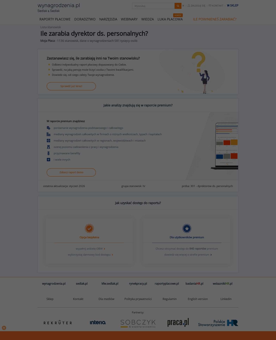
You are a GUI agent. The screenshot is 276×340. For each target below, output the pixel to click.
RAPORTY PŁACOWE (55, 19)
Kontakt (216, 5)
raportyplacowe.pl (167, 284)
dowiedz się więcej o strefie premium (186, 254)
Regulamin (170, 299)
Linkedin (226, 299)
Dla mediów (106, 299)
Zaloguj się (196, 5)
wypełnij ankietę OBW (89, 248)
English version (198, 299)
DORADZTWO (85, 19)
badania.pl (194, 284)
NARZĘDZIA (108, 19)
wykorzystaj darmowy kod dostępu (89, 254)
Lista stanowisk (50, 27)
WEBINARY (129, 19)
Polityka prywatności (138, 299)
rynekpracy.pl (138, 284)
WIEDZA (147, 19)
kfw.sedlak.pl (110, 284)
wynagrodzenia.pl (53, 284)
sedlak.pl (81, 284)
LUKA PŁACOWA (170, 19)
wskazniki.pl (222, 284)
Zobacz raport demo (71, 172)
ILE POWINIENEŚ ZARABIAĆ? (214, 19)
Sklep (232, 5)
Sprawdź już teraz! (71, 86)
